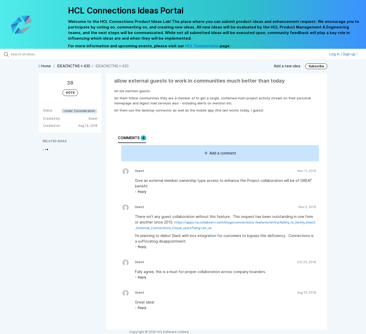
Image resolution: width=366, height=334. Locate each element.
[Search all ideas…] (43, 54)
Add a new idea (287, 66)
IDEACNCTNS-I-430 (73, 66)
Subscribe (316, 66)
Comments (132, 137)
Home (45, 66)
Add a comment (220, 153)
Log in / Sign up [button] (343, 54)
